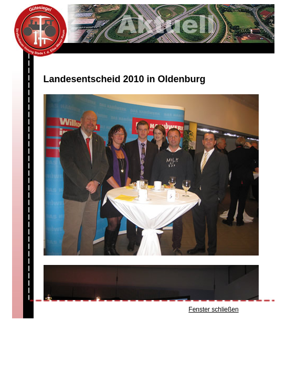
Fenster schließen (213, 309)
